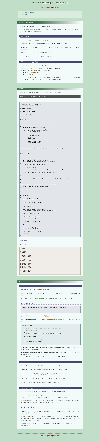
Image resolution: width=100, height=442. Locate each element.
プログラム (24, 14)
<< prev (44, 7)
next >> (56, 7)
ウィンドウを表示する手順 (28, 12)
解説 (23, 16)
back (50, 7)
